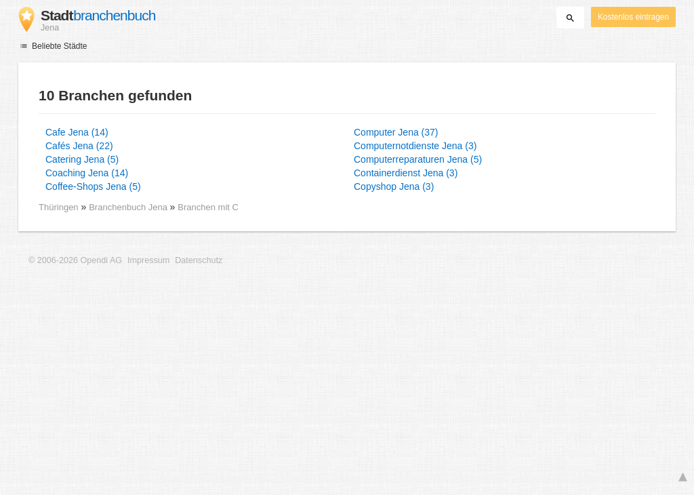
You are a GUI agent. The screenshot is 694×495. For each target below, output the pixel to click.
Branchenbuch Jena (129, 207)
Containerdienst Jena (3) (405, 172)
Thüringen (59, 207)
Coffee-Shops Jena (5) (93, 186)
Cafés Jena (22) (79, 145)
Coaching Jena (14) (86, 172)
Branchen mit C (208, 207)
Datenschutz (198, 260)
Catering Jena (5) (82, 159)
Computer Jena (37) (396, 132)
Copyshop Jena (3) (394, 186)
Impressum (148, 260)
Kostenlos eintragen (633, 17)
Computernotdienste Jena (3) (415, 145)
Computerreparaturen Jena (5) (418, 159)
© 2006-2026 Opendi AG (75, 260)
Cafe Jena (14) (76, 132)
